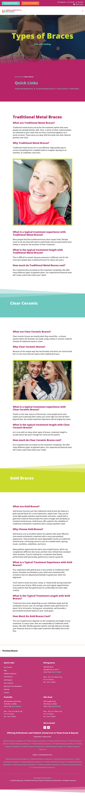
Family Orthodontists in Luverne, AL (56, 765)
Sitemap (6, 693)
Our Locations (8, 686)
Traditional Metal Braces (26, 89)
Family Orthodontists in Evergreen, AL (49, 768)
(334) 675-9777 (56, 710)
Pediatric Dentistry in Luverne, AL (43, 747)
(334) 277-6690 (56, 675)
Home (16, 77)
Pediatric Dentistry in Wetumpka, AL (14, 744)
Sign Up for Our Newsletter (13, 690)
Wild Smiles (20, 92)
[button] (82, 12)
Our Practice (8, 671)
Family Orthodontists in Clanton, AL (44, 771)
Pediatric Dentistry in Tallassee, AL (37, 744)
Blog (5, 674)
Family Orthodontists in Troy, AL (64, 762)
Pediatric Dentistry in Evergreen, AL (33, 750)
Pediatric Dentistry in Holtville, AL (65, 747)
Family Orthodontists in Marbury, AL (32, 765)
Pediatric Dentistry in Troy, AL (58, 744)
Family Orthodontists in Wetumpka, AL (17, 762)
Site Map (37, 781)
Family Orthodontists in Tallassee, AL (42, 762)
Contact (6, 696)
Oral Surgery (8, 683)
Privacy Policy (46, 781)
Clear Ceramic (70, 89)
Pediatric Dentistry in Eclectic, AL (55, 750)
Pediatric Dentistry (10, 677)
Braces (21, 77)
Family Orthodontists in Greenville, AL (24, 768)
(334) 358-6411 (16, 710)
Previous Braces (9, 654)
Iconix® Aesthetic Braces (50, 89)
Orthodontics (8, 680)
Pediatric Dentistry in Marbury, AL (20, 747)
